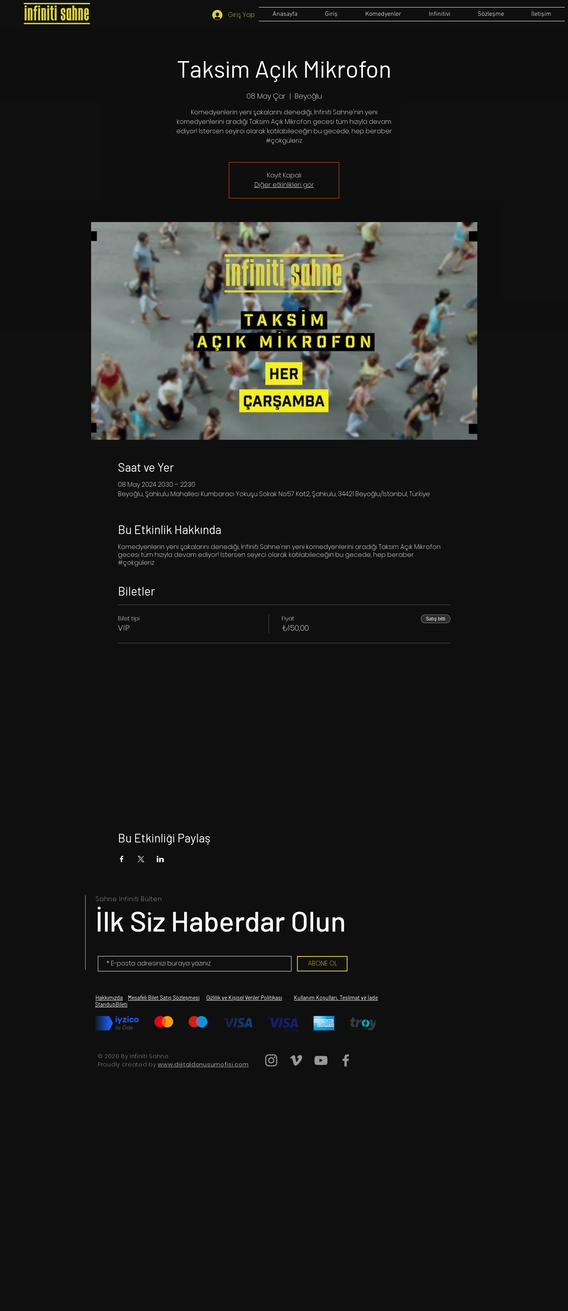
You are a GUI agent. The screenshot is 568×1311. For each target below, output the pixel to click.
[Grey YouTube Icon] (321, 1060)
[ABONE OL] (322, 963)
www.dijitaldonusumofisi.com (203, 1064)
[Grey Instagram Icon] (271, 1060)
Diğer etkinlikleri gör (284, 184)
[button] (491, 14)
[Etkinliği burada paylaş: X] (141, 859)
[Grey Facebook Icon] (346, 1060)
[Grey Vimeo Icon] (296, 1060)
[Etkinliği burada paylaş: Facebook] (121, 859)
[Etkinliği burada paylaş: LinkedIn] (160, 859)
